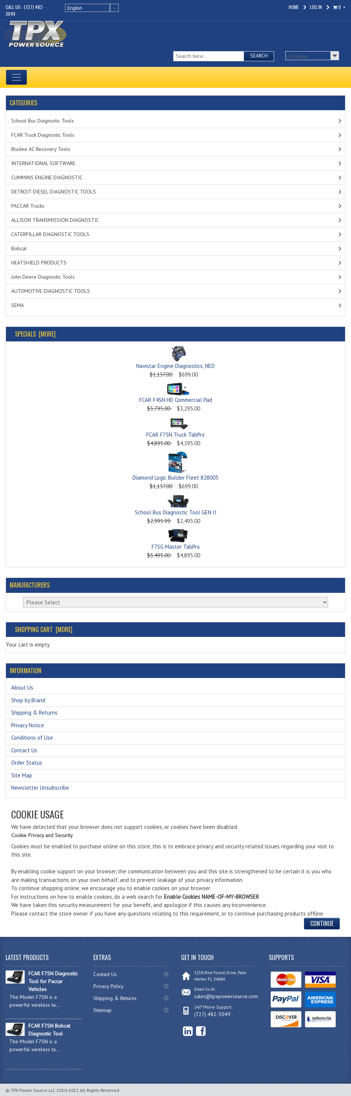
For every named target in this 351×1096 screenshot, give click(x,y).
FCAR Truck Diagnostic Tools (42, 134)
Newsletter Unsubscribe (40, 787)
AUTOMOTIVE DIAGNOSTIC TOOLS (50, 291)
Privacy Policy (108, 986)
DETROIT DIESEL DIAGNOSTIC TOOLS (53, 191)
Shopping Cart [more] (43, 629)
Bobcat (19, 248)
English (74, 8)
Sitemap (102, 1010)
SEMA (17, 305)
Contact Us (24, 750)
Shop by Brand (28, 700)
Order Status (26, 762)
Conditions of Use (32, 737)
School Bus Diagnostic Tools (42, 120)
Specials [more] (35, 333)
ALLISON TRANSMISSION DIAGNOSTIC (55, 220)
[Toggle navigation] (16, 77)
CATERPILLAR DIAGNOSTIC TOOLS (50, 234)
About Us (22, 687)
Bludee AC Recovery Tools (40, 149)
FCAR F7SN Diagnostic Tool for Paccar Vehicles (53, 981)
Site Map (21, 775)
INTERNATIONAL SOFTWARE (43, 163)
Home (294, 7)
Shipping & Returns (34, 712)
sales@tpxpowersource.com (226, 996)
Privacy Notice (27, 725)
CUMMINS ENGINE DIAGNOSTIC (47, 177)
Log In (316, 7)
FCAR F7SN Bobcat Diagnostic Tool (49, 1029)
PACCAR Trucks (27, 205)
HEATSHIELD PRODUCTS (38, 262)
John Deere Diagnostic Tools (43, 276)
